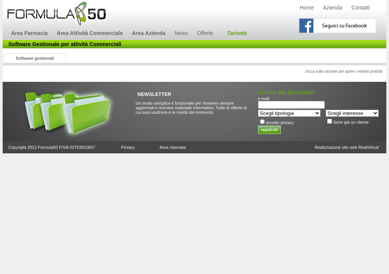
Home (307, 8)
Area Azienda (148, 33)
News (181, 33)
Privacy (128, 147)
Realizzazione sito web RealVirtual (347, 147)
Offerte (205, 33)
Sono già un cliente (351, 122)
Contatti (360, 8)
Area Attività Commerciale (90, 33)
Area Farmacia (29, 33)
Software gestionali (35, 58)
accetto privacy (280, 122)
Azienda (332, 8)
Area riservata (172, 147)
